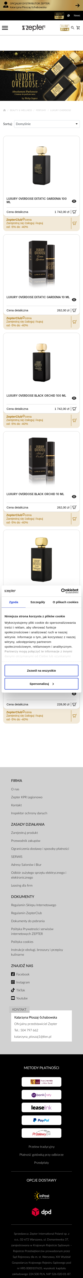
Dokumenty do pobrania (28, 906)
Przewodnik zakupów (25, 825)
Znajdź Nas (22, 950)
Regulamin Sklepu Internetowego (33, 890)
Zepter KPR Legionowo (26, 781)
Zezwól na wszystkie (41, 670)
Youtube (22, 983)
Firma (16, 765)
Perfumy (41, 95)
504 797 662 (29, 1015)
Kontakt (16, 789)
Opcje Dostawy (41, 1165)
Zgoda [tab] (13, 602)
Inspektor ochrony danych (29, 797)
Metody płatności (41, 1052)
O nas (15, 774)
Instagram (23, 967)
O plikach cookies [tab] (65, 602)
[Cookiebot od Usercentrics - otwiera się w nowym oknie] (61, 591)
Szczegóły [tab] (37, 602)
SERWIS (16, 841)
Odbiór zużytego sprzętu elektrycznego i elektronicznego (38, 860)
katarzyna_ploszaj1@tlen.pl (32, 1021)
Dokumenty (22, 881)
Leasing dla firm (22, 870)
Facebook (23, 959)
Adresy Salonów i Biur (26, 849)
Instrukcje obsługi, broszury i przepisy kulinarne (37, 937)
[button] (77, 5)
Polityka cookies (22, 926)
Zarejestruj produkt (24, 817)
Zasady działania (27, 809)
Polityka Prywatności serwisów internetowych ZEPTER (32, 916)
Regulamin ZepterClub (26, 898)
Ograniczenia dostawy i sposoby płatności (40, 833)
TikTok (20, 975)
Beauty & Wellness (21, 95)
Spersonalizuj (42, 683)
